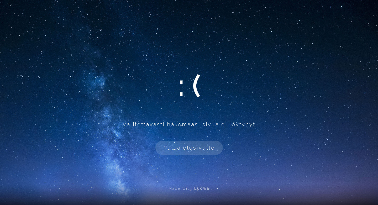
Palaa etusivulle (189, 148)
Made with (189, 188)
